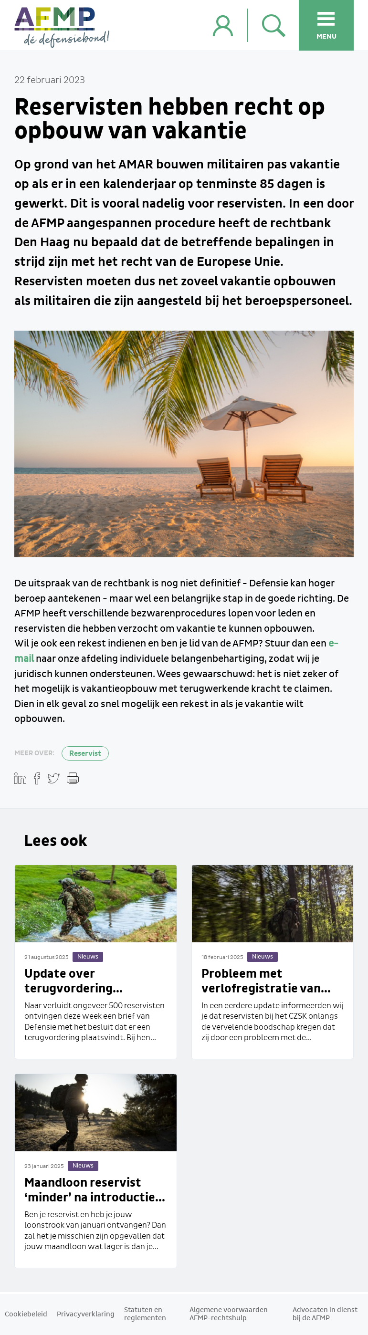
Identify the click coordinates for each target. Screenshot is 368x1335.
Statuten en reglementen (145, 1314)
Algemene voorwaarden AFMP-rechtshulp (228, 1314)
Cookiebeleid (26, 1314)
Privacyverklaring (86, 1314)
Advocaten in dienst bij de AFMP (325, 1314)
